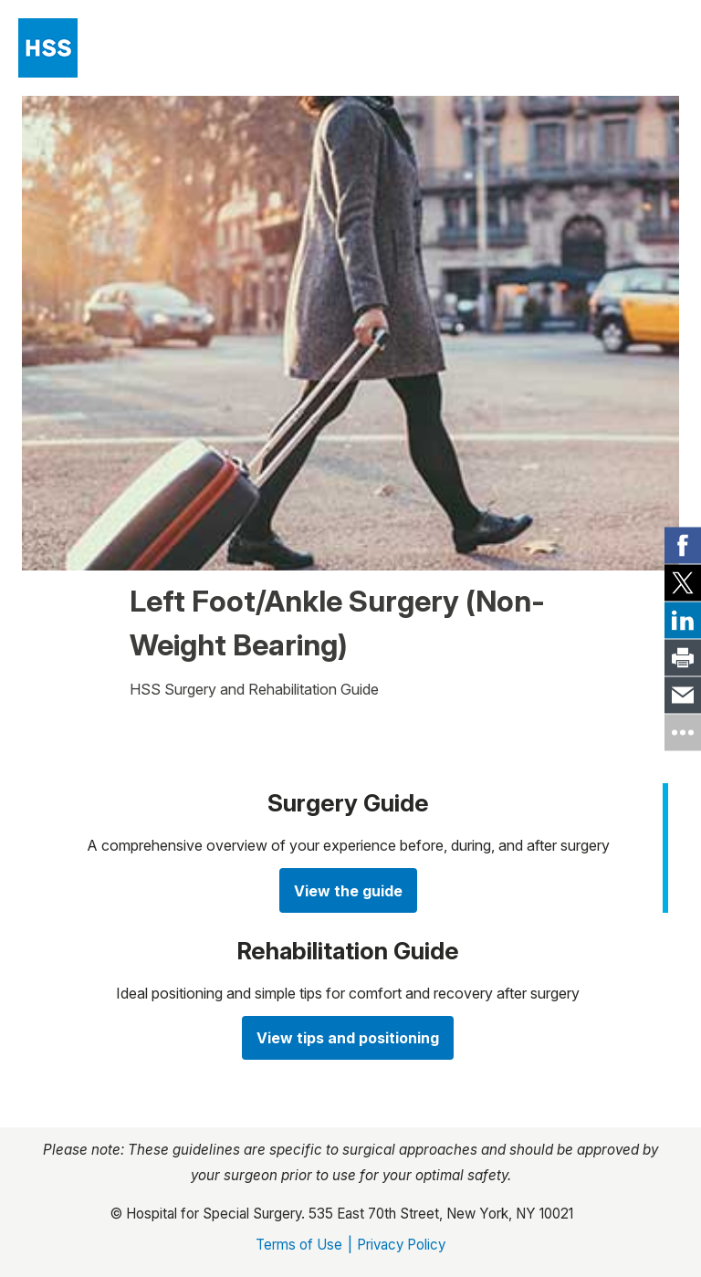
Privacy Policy (401, 1244)
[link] (682, 545)
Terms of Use (299, 1244)
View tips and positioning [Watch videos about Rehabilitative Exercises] (347, 1038)
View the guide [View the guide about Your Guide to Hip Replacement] (348, 891)
